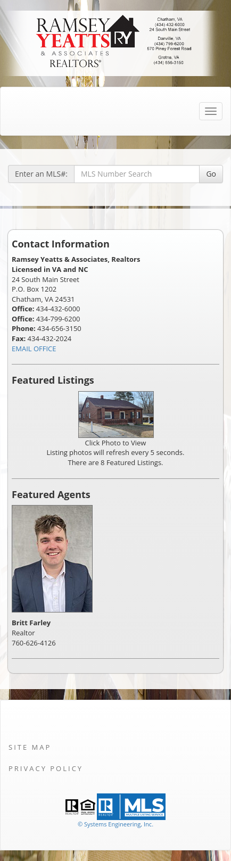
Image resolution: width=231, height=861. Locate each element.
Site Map (30, 747)
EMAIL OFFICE (34, 348)
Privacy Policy (46, 768)
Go (211, 174)
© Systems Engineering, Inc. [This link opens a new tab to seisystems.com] (115, 824)
